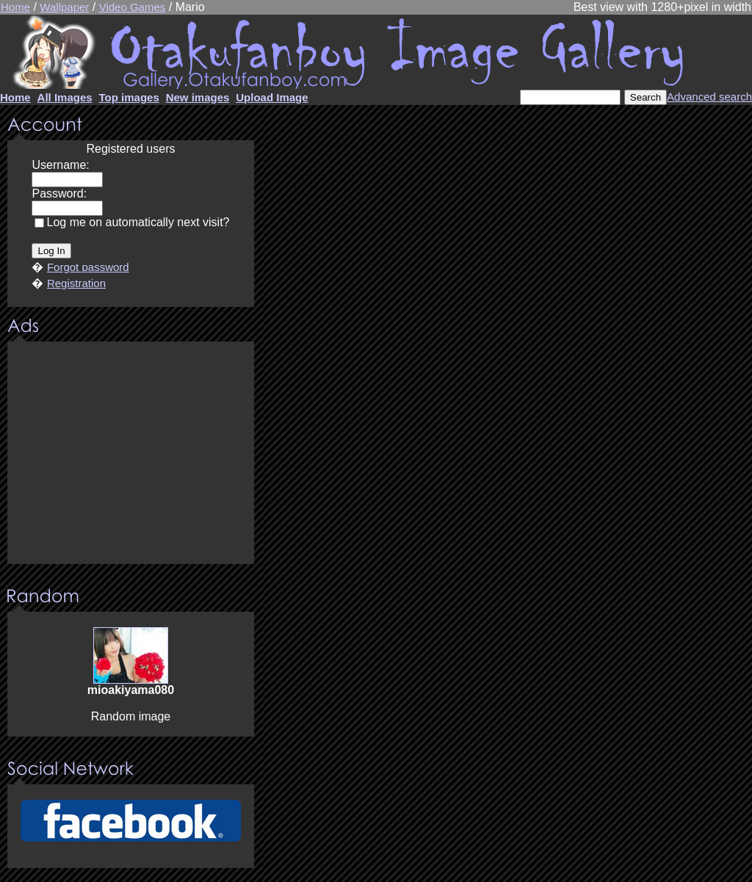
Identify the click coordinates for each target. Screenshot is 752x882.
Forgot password (88, 267)
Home (15, 7)
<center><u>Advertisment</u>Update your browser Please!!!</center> (130, 454)
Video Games (132, 7)
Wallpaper (64, 7)
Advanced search (709, 96)
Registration (76, 283)
